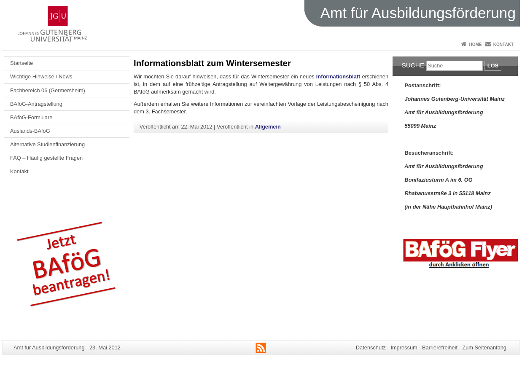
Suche (412, 65)
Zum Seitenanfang (484, 347)
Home (475, 44)
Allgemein (268, 126)
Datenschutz (371, 347)
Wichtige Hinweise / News (41, 76)
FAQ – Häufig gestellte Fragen (46, 158)
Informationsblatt (339, 76)
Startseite (21, 63)
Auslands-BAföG (30, 131)
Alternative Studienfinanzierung (47, 144)
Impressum (403, 347)
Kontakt (503, 44)
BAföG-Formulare (31, 117)
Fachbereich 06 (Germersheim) (47, 90)
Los (492, 65)
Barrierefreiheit (439, 347)
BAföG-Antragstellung (36, 104)
